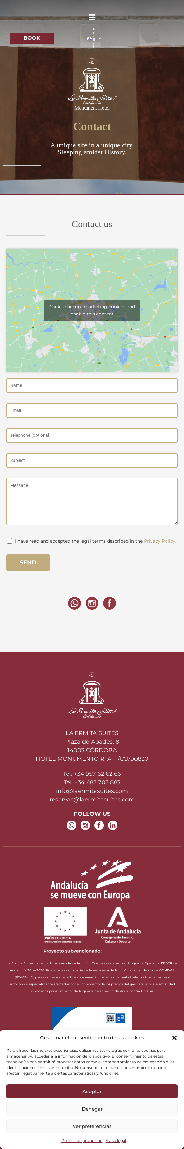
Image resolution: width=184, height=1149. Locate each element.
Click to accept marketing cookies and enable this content (92, 310)
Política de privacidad (82, 1140)
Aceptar (92, 1091)
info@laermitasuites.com (92, 790)
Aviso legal (116, 1140)
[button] (174, 1038)
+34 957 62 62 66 (97, 773)
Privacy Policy (159, 541)
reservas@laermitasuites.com (92, 799)
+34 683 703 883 (97, 782)
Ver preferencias (92, 1126)
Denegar (92, 1109)
